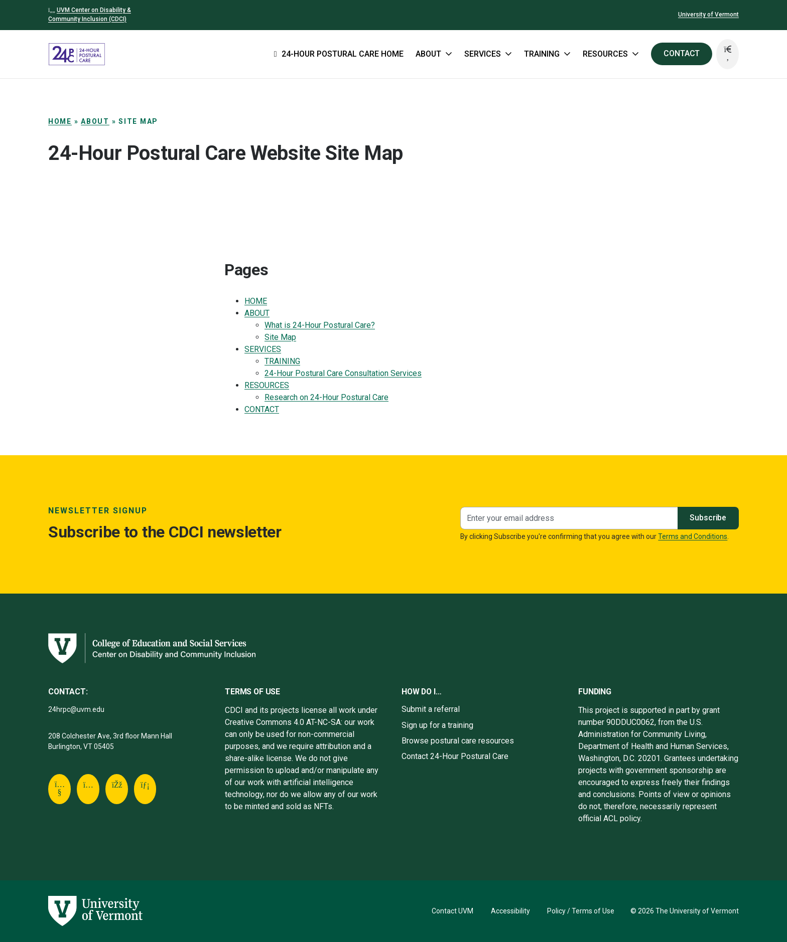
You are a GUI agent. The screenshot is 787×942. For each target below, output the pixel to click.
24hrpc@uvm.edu (76, 709)
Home (60, 121)
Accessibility (510, 911)
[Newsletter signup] (569, 518)
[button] (727, 54)
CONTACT (682, 53)
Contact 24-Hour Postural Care (455, 756)
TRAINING (282, 361)
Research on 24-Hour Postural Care (326, 397)
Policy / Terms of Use (580, 911)
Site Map (280, 337)
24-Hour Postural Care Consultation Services (343, 373)
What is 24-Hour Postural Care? (320, 325)
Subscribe (708, 517)
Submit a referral (431, 709)
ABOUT (95, 121)
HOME (255, 301)
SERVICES (262, 349)
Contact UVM (452, 911)
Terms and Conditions (692, 536)
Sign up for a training (437, 725)
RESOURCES (266, 385)
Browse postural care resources (458, 740)
